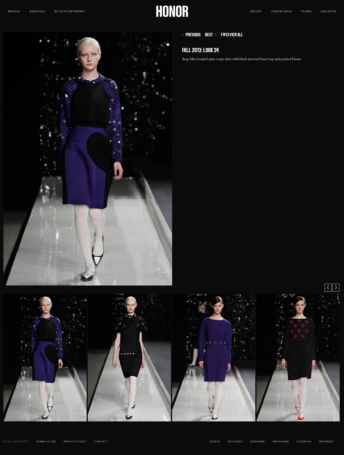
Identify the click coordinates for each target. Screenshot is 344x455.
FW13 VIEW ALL (232, 36)
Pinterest (326, 442)
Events (215, 442)
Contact (100, 442)
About (256, 11)
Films (306, 11)
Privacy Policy (75, 442)
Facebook (304, 442)
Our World (281, 11)
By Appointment (69, 11)
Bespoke (37, 11)
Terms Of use (46, 442)
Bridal (14, 11)
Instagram (281, 442)
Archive (328, 11)
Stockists (235, 442)
